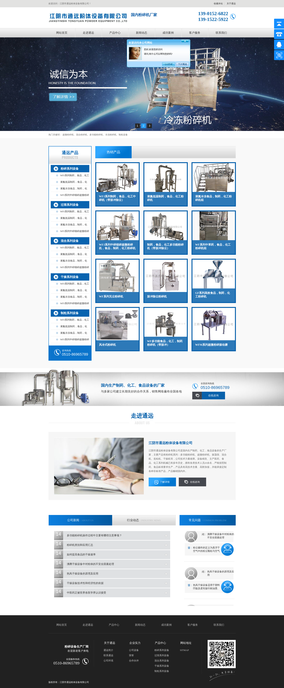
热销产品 (113, 152)
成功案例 (168, 32)
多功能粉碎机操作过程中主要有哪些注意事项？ (94, 535)
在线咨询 (213, 395)
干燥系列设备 (70, 277)
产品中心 (115, 32)
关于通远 (231, 3)
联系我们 (221, 32)
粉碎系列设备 (70, 168)
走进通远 (88, 32)
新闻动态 (141, 32)
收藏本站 (218, 3)
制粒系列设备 (70, 313)
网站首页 (61, 32)
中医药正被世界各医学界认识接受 (86, 592)
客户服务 (194, 32)
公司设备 (134, 650)
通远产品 (70, 154)
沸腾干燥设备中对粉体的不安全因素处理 (90, 564)
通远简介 (108, 650)
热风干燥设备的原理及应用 (82, 573)
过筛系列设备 (70, 204)
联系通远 (108, 655)
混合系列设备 (70, 240)
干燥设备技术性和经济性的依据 (85, 583)
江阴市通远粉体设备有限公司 (170, 443)
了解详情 (165, 482)
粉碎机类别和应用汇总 (80, 545)
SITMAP (184, 650)
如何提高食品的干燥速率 (81, 554)
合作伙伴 (134, 660)
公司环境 (108, 660)
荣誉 (131, 655)
